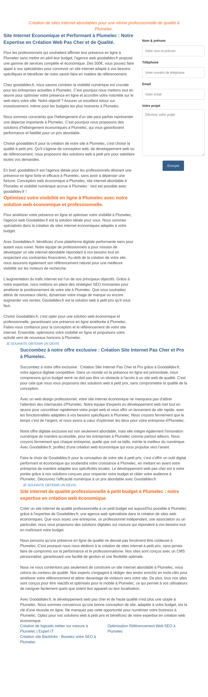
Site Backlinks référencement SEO (101, 647)
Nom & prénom (153, 40)
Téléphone (150, 62)
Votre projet (151, 106)
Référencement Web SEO (94, 653)
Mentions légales (104, 681)
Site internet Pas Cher (21, 647)
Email (146, 84)
